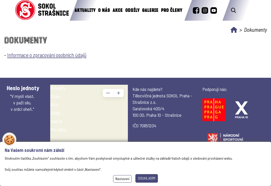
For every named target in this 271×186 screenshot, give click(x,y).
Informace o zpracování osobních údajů (46, 55)
